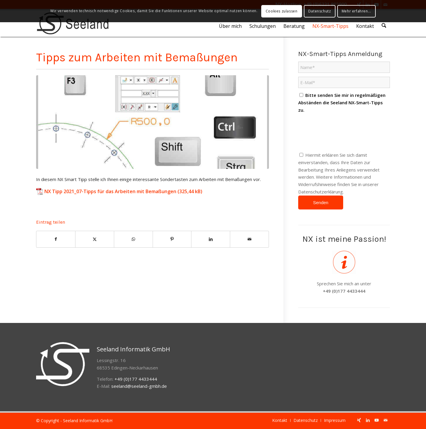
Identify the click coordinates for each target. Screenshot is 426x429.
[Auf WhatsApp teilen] (133, 239)
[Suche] (384, 26)
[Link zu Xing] (358, 420)
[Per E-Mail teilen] (249, 239)
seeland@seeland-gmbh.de (139, 386)
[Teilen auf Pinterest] (172, 239)
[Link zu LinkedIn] (367, 420)
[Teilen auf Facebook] (55, 239)
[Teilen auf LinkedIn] (210, 239)
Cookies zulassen (282, 11)
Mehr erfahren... (356, 11)
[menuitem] (231, 26)
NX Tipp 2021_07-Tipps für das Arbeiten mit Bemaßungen (110, 191)
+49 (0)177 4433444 (344, 291)
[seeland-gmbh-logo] (72, 23)
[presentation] (343, 132)
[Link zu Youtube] (376, 420)
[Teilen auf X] (94, 239)
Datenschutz (319, 11)
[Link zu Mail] (385, 420)
